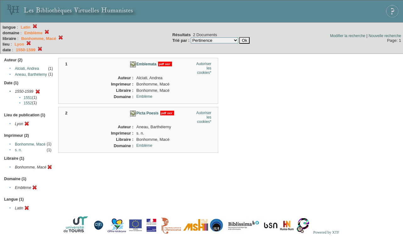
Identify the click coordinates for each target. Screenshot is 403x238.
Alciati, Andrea (27, 68)
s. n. (18, 150)
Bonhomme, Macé (30, 144)
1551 (28, 98)
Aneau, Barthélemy (31, 74)
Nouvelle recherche (385, 36)
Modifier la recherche (347, 36)
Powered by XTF (326, 232)
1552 (28, 103)
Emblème (144, 96)
